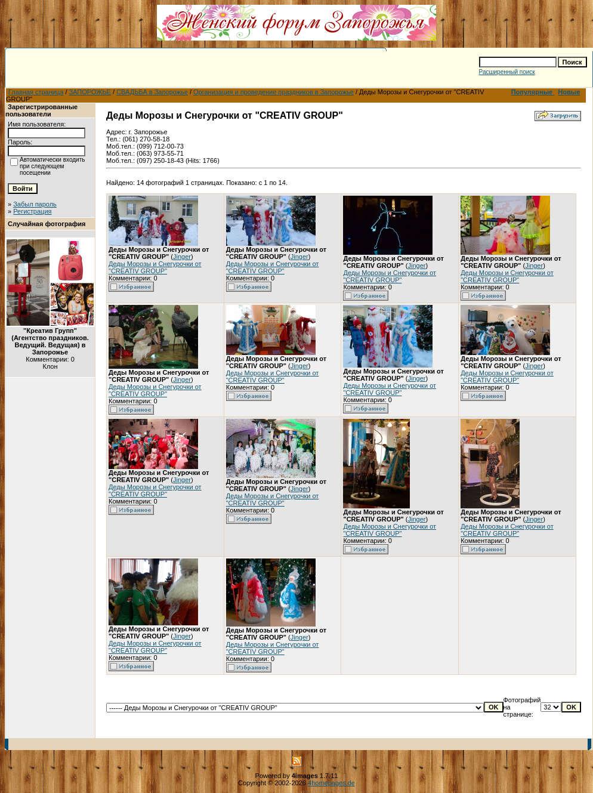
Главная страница (35, 91)
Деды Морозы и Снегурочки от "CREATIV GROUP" (155, 267)
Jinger (182, 256)
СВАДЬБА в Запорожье (152, 91)
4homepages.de (331, 782)
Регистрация (32, 211)
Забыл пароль (35, 204)
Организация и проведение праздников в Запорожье (273, 91)
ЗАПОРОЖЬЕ (90, 91)
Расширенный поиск (507, 72)
